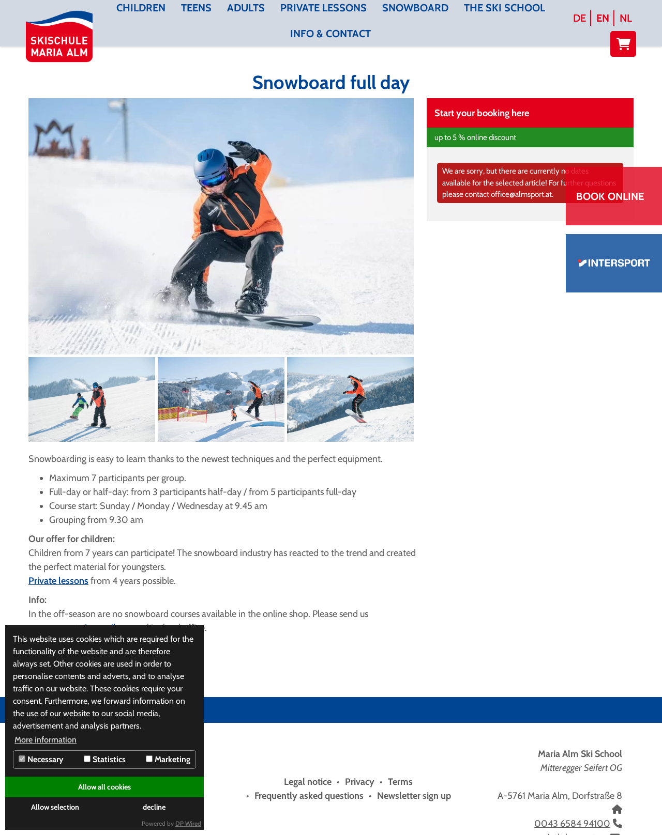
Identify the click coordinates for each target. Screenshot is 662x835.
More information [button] (45, 740)
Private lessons (58, 580)
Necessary (41, 759)
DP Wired (188, 823)
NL (626, 18)
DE (579, 18)
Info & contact (330, 33)
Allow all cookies (104, 787)
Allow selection (55, 807)
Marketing (168, 759)
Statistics (105, 759)
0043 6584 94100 (572, 823)
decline (154, 807)
